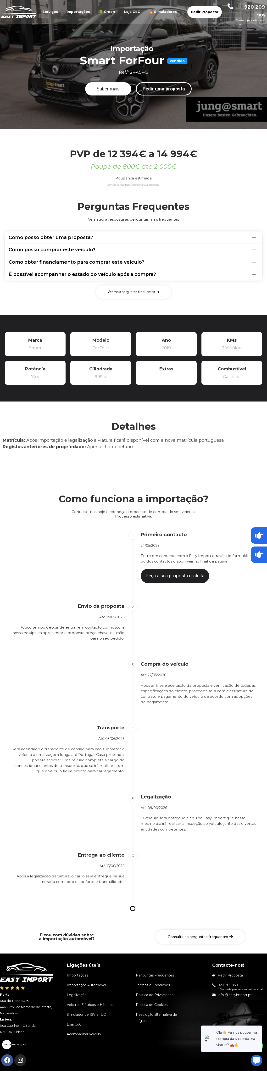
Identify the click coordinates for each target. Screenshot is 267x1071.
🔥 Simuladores (165, 12)
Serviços (50, 12)
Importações (78, 12)
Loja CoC (132, 12)
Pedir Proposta (204, 12)
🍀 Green (107, 12)
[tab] (133, 237)
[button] (108, 89)
